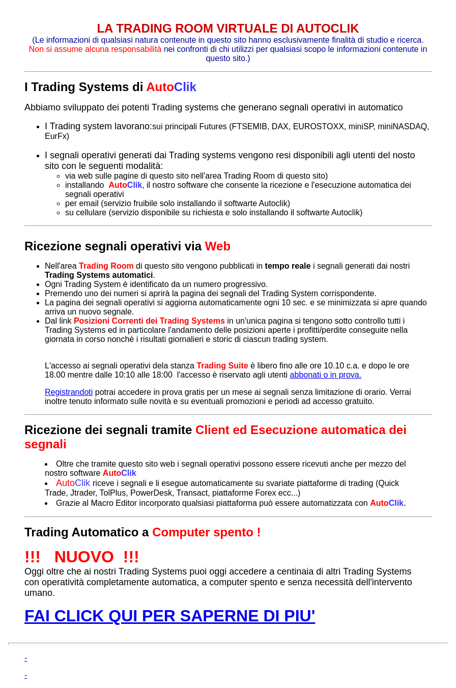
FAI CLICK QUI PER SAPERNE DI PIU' (169, 616)
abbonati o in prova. (326, 374)
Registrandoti (69, 392)
